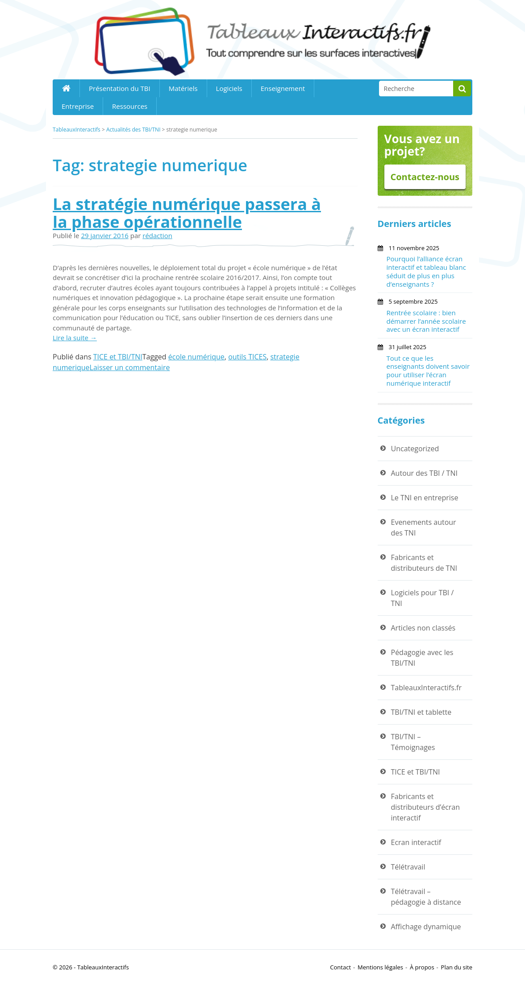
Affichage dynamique (426, 926)
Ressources (129, 106)
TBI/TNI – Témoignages (413, 742)
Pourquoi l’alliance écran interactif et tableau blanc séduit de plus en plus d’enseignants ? (426, 271)
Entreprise (78, 106)
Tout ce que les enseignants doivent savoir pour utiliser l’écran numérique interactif (428, 370)
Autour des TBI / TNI (424, 473)
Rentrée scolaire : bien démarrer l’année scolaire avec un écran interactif (426, 321)
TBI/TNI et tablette (421, 712)
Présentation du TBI (119, 88)
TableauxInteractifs (76, 129)
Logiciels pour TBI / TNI (422, 598)
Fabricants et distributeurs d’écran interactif (425, 807)
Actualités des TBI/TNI (133, 129)
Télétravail (408, 867)
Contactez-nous (424, 177)
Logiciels (229, 88)
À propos (422, 967)
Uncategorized (415, 448)
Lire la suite (75, 337)
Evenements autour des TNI (423, 527)
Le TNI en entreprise (424, 498)
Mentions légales (380, 967)
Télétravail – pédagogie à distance (426, 896)
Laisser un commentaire (130, 367)
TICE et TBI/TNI (117, 357)
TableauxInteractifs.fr (426, 687)
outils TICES (247, 357)
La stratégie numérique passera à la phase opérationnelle (187, 213)
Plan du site (456, 967)
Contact (340, 967)
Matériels (183, 88)
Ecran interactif (416, 842)
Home (66, 88)
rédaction (157, 235)
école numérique (196, 357)
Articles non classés (423, 628)
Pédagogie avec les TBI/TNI (422, 657)
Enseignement (283, 88)
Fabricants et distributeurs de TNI (424, 562)
